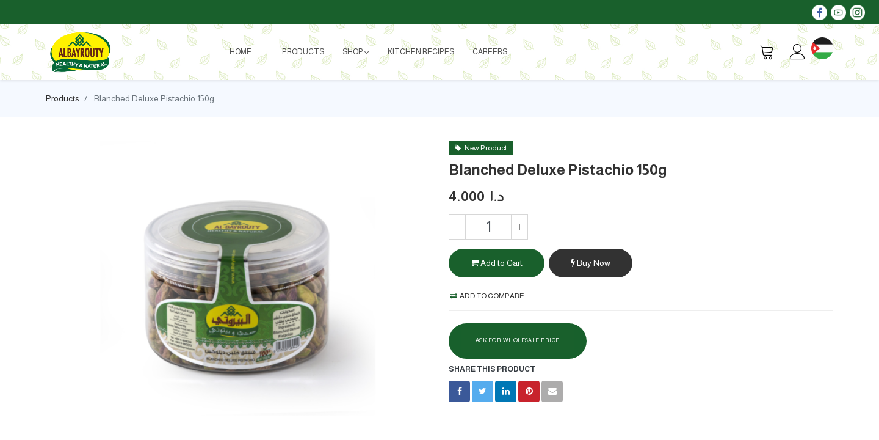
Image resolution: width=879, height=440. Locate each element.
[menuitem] (240, 52)
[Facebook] (459, 391)
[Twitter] (482, 391)
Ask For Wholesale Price (518, 340)
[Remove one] (457, 227)
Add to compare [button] (487, 296)
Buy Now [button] (590, 263)
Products (62, 98)
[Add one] (519, 227)
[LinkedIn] (505, 391)
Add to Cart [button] (497, 263)
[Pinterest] (529, 391)
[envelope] (552, 391)
